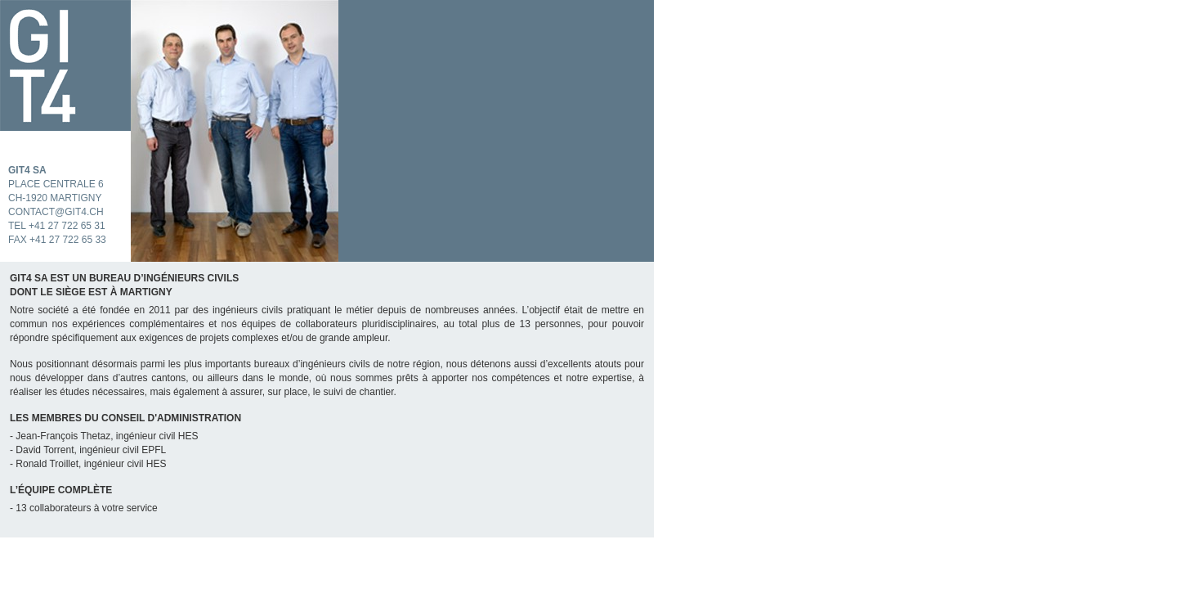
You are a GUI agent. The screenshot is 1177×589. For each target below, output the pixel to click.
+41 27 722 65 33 (67, 239)
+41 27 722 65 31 (67, 226)
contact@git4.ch (56, 212)
